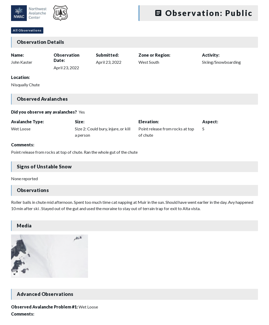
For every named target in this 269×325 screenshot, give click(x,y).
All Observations (27, 30)
